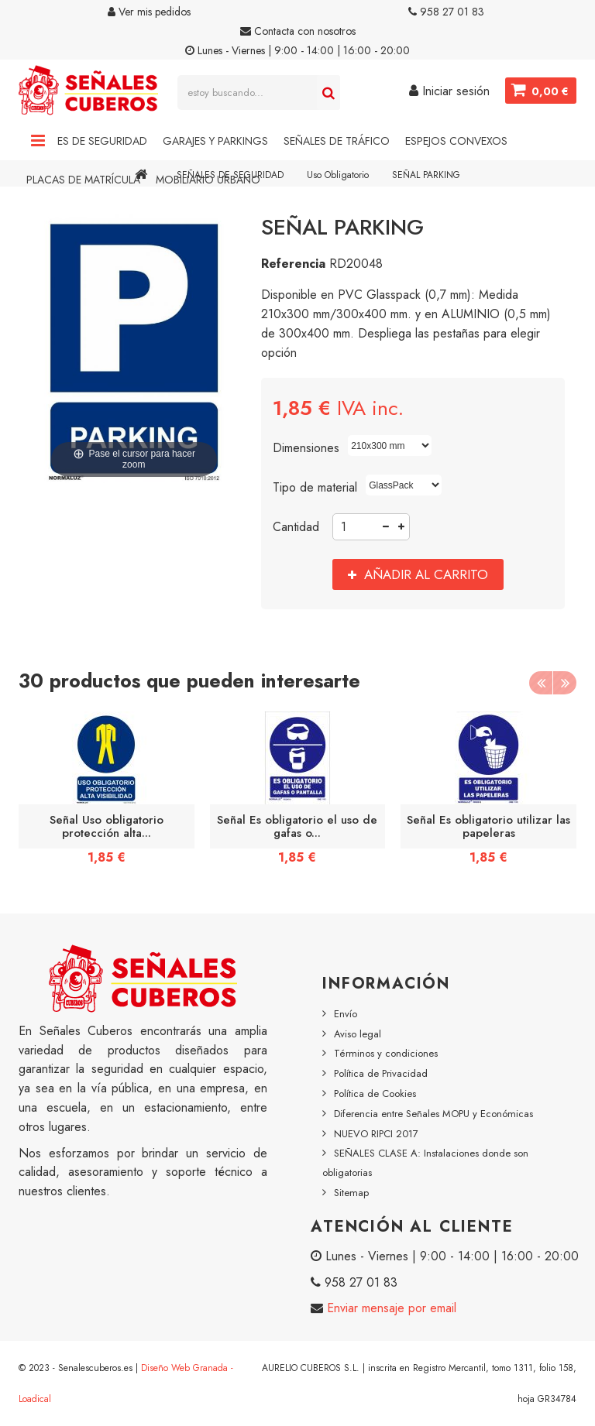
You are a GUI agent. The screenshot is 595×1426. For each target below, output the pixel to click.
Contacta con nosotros (298, 31)
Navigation (38, 141)
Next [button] (564, 682)
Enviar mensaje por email (389, 1308)
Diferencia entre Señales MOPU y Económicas (433, 1113)
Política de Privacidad (381, 1073)
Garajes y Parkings (215, 141)
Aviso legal (357, 1034)
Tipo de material (317, 487)
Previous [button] (540, 682)
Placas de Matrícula (83, 179)
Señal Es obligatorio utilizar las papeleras (488, 826)
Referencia (293, 264)
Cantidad (296, 527)
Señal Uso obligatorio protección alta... (106, 826)
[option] (106, 793)
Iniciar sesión (449, 91)
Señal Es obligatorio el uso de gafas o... (297, 826)
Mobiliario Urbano (208, 179)
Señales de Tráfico (337, 141)
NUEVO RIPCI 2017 (376, 1133)
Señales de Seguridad (86, 141)
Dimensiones (308, 448)
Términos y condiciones (386, 1053)
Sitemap (351, 1192)
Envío (345, 1013)
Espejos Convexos (456, 141)
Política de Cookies (375, 1093)
